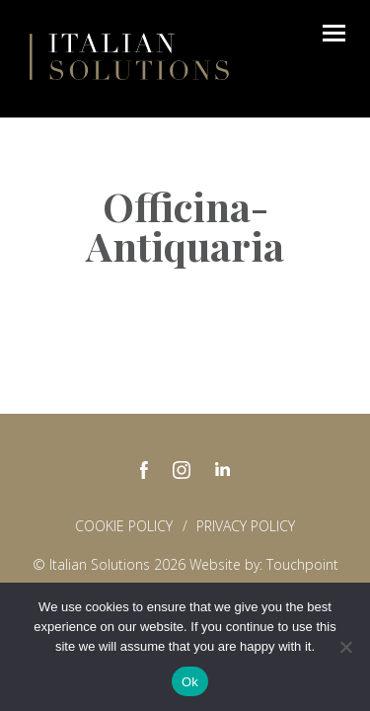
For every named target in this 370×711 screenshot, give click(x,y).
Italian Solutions (129, 56)
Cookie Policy (124, 525)
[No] (345, 647)
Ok (190, 681)
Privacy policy (245, 525)
